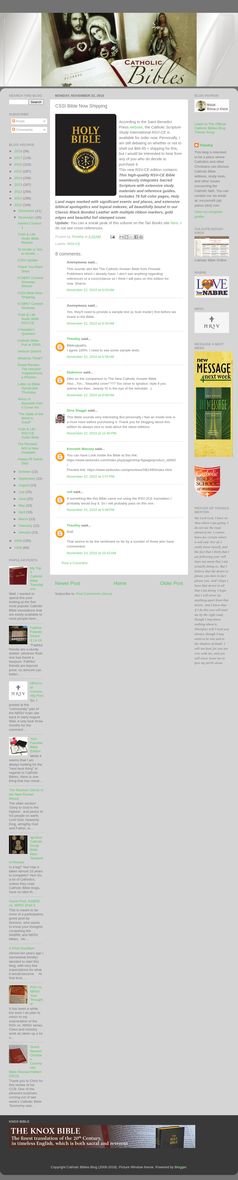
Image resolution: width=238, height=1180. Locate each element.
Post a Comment (75, 563)
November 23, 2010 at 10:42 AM (91, 553)
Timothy (73, 339)
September (27, 478)
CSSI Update (28, 260)
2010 (18, 205)
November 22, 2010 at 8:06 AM (90, 395)
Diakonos (74, 372)
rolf (69, 492)
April (22, 512)
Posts (18, 121)
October (25, 472)
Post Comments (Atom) (94, 594)
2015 (18, 171)
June (22, 499)
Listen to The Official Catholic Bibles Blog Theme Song (210, 128)
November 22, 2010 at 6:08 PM (90, 510)
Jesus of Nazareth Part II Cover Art (30, 403)
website (136, 127)
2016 (18, 164)
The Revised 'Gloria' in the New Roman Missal (26, 794)
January (25, 532)
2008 (18, 548)
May (22, 505)
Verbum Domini (29, 351)
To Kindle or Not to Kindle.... (30, 251)
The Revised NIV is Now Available (28, 448)
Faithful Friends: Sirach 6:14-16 (36, 634)
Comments (22, 130)
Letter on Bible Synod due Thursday (29, 388)
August (24, 485)
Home (120, 583)
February (25, 526)
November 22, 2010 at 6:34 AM (90, 323)
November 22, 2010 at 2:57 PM (90, 476)
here (174, 223)
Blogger (180, 1167)
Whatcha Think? (30, 358)
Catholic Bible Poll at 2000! (29, 343)
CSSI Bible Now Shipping (30, 295)
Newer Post (67, 583)
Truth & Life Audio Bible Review (28, 238)
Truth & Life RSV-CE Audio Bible (28, 433)
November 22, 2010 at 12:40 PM (91, 433)
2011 (18, 198)
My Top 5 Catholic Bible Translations (36, 578)
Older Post (171, 583)
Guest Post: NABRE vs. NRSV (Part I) (24, 903)
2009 (18, 541)
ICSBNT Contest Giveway (30, 306)
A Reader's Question (26, 332)
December (26, 211)
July (22, 492)
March (23, 519)
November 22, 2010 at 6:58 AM (90, 357)
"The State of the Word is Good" (31, 418)
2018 (18, 151)
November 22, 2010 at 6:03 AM (90, 290)
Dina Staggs (77, 410)
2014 (18, 178)
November (26, 217)
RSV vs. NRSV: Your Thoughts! (36, 995)
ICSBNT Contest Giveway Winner (30, 282)
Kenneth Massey (80, 449)
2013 (18, 185)
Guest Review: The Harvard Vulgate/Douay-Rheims (30, 371)
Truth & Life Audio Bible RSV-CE (28, 319)
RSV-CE (73, 244)
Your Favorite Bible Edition (36, 745)
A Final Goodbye (22, 948)
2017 (18, 158)
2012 (18, 192)
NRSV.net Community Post (36, 689)
